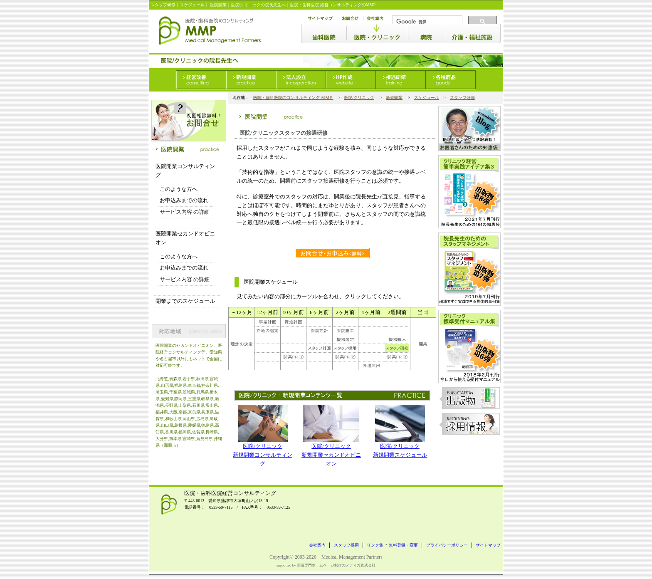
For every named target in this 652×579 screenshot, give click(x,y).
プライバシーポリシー (447, 545)
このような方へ (179, 189)
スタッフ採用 (346, 545)
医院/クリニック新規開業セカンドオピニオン (331, 455)
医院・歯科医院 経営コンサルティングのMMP (332, 4)
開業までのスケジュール (185, 301)
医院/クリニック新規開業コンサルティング (262, 455)
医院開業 (218, 4)
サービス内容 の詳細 (185, 212)
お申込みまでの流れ (184, 200)
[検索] (426, 21)
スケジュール (426, 97)
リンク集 (375, 545)
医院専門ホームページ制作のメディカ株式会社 (336, 565)
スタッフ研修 (163, 4)
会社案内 (317, 545)
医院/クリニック (359, 97)
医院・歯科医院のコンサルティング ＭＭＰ (293, 97)
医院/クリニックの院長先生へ (258, 4)
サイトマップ (488, 545)
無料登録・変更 (403, 545)
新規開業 (394, 97)
